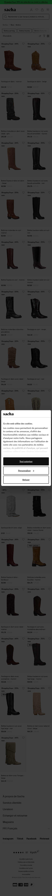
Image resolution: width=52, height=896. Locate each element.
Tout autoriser (26, 461)
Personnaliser (26, 470)
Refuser (26, 479)
